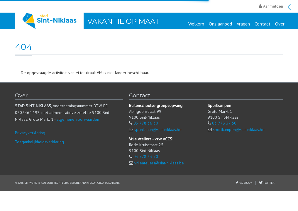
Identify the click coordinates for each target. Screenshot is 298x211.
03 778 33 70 (145, 156)
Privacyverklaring (30, 132)
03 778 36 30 (145, 123)
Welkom (196, 24)
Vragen (243, 24)
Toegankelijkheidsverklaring (39, 141)
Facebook (245, 183)
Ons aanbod (220, 24)
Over (280, 24)
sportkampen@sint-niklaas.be (239, 129)
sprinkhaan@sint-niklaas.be (158, 129)
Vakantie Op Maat (123, 21)
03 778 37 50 (224, 123)
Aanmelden (271, 6)
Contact (262, 24)
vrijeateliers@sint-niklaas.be (159, 163)
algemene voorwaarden (78, 119)
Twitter (269, 183)
